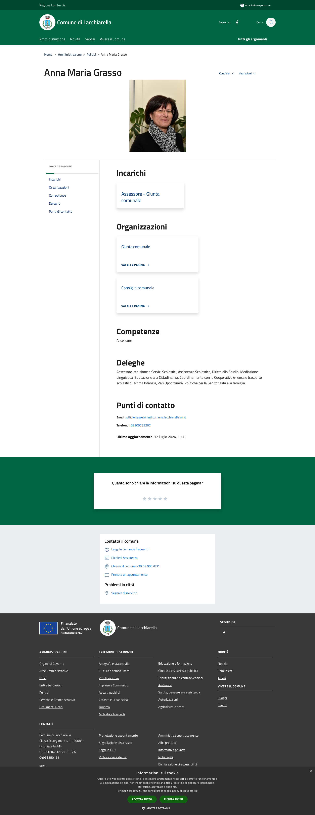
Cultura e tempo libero (114, 670)
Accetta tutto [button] (142, 799)
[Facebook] (235, 22)
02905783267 (141, 425)
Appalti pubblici (109, 692)
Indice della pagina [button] (60, 166)
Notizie (222, 663)
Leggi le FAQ (107, 749)
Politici (91, 54)
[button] (157, 808)
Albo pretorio (167, 742)
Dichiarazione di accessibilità (177, 764)
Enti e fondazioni (50, 685)
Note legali (165, 757)
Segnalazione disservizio (115, 742)
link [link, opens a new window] (196, 791)
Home (48, 54)
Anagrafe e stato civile (114, 663)
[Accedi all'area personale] (255, 5)
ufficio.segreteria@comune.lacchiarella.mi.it (156, 417)
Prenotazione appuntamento (118, 735)
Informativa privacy (171, 749)
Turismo (104, 706)
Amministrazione (70, 54)
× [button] (310, 771)
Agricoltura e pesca (171, 706)
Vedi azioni (248, 73)
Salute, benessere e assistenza (179, 692)
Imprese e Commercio (113, 685)
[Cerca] (271, 22)
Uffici (42, 678)
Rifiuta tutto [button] (173, 799)
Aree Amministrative (53, 670)
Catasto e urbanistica (113, 699)
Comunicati (225, 670)
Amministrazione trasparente (178, 735)
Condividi (227, 73)
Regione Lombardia (52, 5)
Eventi (222, 705)
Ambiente (165, 685)
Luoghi (222, 697)
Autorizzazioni (168, 699)
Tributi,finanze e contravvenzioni (180, 677)
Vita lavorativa (109, 678)
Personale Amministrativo (57, 699)
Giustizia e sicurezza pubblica (178, 670)
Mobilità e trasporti (112, 714)
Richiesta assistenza (113, 757)
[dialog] (157, 791)
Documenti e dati (51, 706)
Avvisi (222, 678)
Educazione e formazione (175, 663)
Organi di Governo (51, 663)
